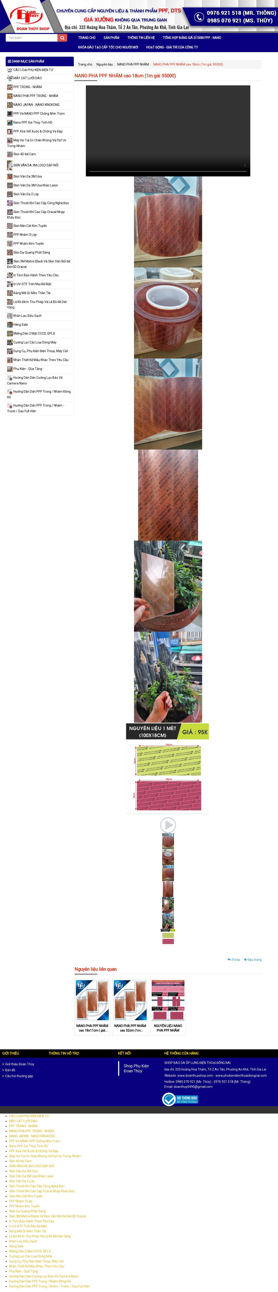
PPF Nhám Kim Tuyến (25, 243)
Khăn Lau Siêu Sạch (24, 316)
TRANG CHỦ (86, 38)
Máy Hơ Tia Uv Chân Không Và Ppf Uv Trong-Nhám (45, 1157)
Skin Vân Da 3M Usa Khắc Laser (32, 185)
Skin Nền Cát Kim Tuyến (27, 226)
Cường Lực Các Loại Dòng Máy (32, 342)
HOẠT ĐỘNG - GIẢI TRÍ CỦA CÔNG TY (172, 47)
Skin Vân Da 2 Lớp (23, 194)
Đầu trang (253, 959)
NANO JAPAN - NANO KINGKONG (33, 105)
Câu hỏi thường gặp (19, 1077)
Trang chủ (85, 64)
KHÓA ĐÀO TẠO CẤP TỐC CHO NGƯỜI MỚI (108, 47)
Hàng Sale (17, 324)
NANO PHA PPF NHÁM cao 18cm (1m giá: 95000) (188, 64)
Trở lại (234, 959)
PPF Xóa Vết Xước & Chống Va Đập (35, 131)
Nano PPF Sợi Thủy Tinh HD (29, 122)
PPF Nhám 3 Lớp (22, 235)
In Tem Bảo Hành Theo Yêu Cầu (33, 275)
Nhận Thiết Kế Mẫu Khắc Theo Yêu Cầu (38, 360)
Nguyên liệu (105, 64)
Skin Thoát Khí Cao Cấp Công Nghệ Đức (38, 203)
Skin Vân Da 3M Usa (24, 176)
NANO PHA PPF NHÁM (133, 64)
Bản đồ (10, 1071)
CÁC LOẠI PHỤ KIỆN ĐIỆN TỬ (30, 70)
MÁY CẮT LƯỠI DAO (24, 78)
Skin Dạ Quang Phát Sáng (28, 252)
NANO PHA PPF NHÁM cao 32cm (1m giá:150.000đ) (130, 1031)
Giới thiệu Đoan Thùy (19, 1065)
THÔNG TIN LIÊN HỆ (141, 38)
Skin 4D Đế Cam (21, 154)
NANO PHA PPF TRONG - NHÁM (32, 96)
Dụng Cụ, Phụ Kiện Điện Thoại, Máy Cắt (37, 351)
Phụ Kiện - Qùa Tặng (24, 369)
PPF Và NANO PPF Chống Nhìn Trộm (36, 113)
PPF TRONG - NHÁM (24, 87)
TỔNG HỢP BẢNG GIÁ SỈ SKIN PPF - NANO (192, 38)
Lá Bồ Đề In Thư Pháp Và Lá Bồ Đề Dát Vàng (40, 1237)
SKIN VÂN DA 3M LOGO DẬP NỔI (32, 165)
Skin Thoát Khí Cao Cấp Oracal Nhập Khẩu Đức (42, 1192)
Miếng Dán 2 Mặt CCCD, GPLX (31, 333)
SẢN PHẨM (111, 38)
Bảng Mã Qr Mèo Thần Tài (28, 293)
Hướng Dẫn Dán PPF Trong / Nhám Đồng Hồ (40, 1282)
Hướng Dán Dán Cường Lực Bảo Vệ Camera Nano (44, 1277)
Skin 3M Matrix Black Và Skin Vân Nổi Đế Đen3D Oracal (47, 1217)
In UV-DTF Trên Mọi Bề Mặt (29, 284)
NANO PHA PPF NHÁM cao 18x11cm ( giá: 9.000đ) (92, 1031)
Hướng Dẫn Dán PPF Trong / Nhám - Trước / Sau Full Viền (49, 1287)
